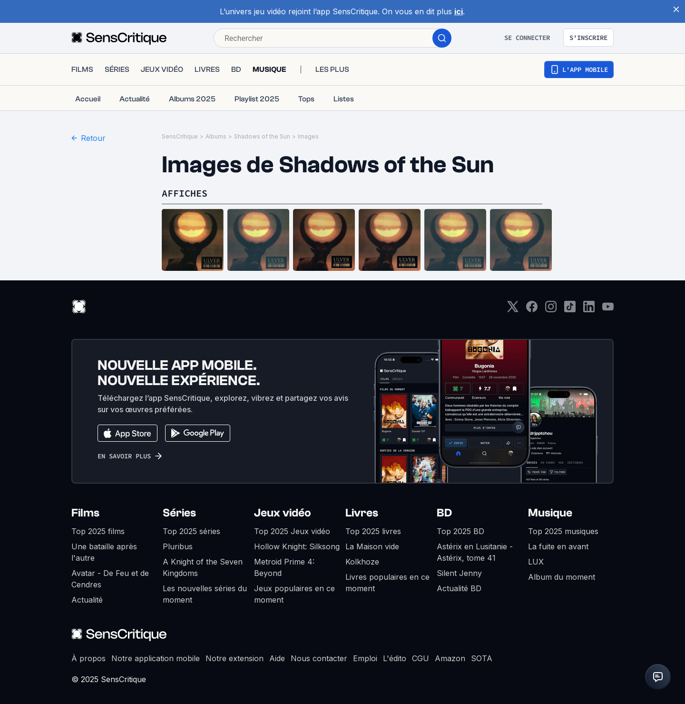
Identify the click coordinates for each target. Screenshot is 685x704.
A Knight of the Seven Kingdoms (203, 567)
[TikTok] (570, 310)
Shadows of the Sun (262, 136)
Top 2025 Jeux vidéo (292, 531)
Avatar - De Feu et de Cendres (110, 578)
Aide (277, 658)
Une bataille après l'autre (104, 552)
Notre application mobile (155, 658)
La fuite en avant (558, 546)
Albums (216, 136)
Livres (361, 512)
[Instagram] (551, 310)
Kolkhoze (362, 561)
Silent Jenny (459, 573)
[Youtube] (608, 310)
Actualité (87, 600)
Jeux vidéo (282, 512)
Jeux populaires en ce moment (294, 594)
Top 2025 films (98, 531)
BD (444, 512)
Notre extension (235, 658)
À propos (88, 658)
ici (458, 11)
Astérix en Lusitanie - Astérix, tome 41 (475, 552)
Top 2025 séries (191, 531)
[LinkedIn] (589, 310)
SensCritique (180, 136)
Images (308, 136)
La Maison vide (372, 546)
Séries (179, 512)
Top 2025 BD (460, 531)
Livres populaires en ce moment (387, 582)
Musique (550, 512)
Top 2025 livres (373, 531)
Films (85, 512)
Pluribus (178, 546)
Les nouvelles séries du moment (205, 594)
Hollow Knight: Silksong (297, 546)
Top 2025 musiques (563, 531)
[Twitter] (513, 310)
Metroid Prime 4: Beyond (284, 567)
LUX (536, 561)
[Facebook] (532, 310)
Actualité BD (459, 588)
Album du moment (561, 577)
